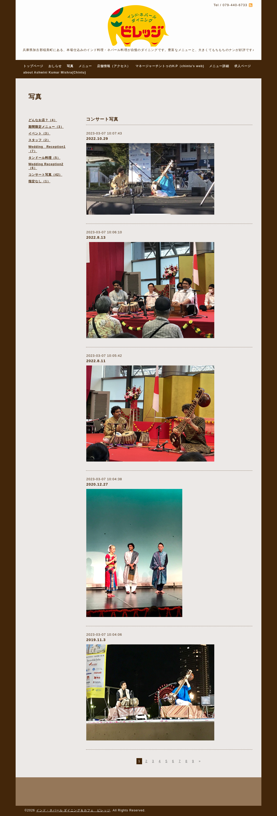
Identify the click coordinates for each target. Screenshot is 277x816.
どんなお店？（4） (42, 120)
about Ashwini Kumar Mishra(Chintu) (54, 72)
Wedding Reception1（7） (47, 149)
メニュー (85, 66)
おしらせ (55, 66)
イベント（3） (39, 133)
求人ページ (242, 66)
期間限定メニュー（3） (46, 127)
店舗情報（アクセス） (113, 66)
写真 (70, 66)
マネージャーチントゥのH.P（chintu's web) (169, 66)
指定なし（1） (39, 181)
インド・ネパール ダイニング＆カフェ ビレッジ (73, 810)
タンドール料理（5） (44, 158)
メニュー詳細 (219, 66)
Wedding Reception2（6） (45, 166)
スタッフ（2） (39, 140)
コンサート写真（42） (45, 174)
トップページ (33, 66)
